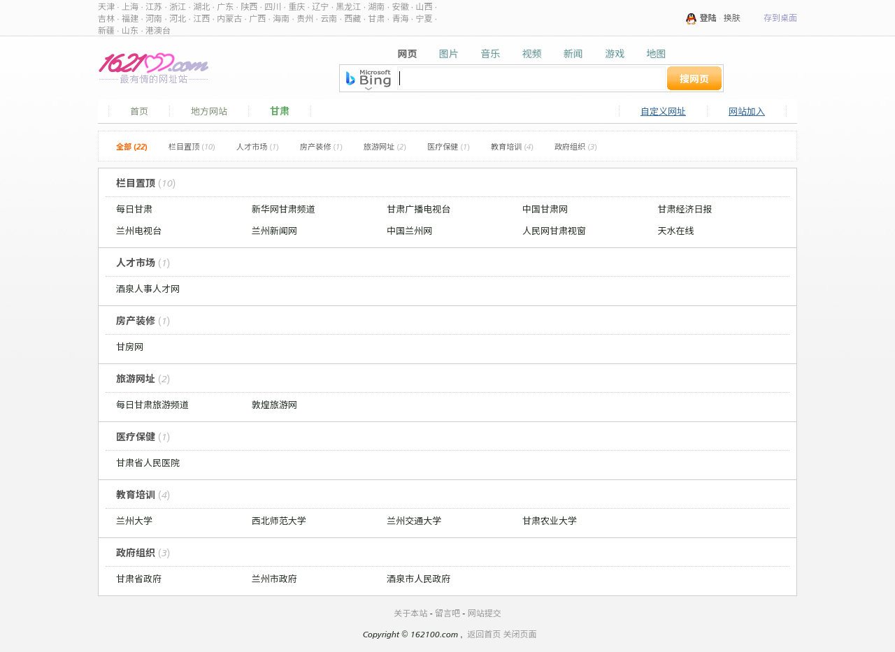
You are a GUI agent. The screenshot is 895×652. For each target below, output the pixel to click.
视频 (531, 53)
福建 (130, 18)
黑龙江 (348, 6)
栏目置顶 (192, 147)
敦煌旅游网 (274, 404)
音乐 (490, 53)
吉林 (106, 18)
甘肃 (376, 18)
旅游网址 (385, 147)
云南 (328, 18)
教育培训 (512, 147)
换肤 (732, 18)
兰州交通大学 (414, 520)
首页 (139, 111)
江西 (201, 18)
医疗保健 (448, 147)
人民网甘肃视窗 (554, 230)
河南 (153, 18)
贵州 (304, 18)
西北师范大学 (279, 520)
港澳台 (158, 30)
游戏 (614, 53)
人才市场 (257, 147)
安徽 (400, 6)
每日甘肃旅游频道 (152, 404)
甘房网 (129, 346)
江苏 (153, 6)
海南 (281, 18)
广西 (257, 18)
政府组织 (575, 147)
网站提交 (484, 613)
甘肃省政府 (139, 578)
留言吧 (447, 613)
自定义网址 (663, 111)
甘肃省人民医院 (148, 462)
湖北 (201, 6)
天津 (106, 6)
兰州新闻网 (274, 230)
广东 (225, 6)
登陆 (708, 18)
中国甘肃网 (545, 209)
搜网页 (694, 79)
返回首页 (484, 634)
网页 (407, 53)
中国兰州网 (409, 230)
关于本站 (410, 613)
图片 (449, 53)
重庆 (296, 6)
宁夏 (423, 18)
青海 (400, 18)
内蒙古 (229, 18)
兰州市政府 (274, 578)
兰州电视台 (139, 230)
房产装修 (321, 147)
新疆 (106, 30)
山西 (423, 6)
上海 (130, 6)
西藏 (352, 18)
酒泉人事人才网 (148, 288)
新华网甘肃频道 (283, 209)
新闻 (573, 53)
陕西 (249, 6)
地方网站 (209, 111)
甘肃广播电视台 (418, 209)
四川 (272, 6)
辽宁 (320, 6)
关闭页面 (520, 634)
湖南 (376, 6)
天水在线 (676, 230)
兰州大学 (134, 520)
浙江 (177, 6)
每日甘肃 (134, 209)
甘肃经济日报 (685, 209)
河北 (177, 18)
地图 (656, 53)
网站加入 (747, 111)
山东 (130, 30)
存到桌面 (780, 18)
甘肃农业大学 (549, 520)
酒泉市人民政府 (418, 578)
